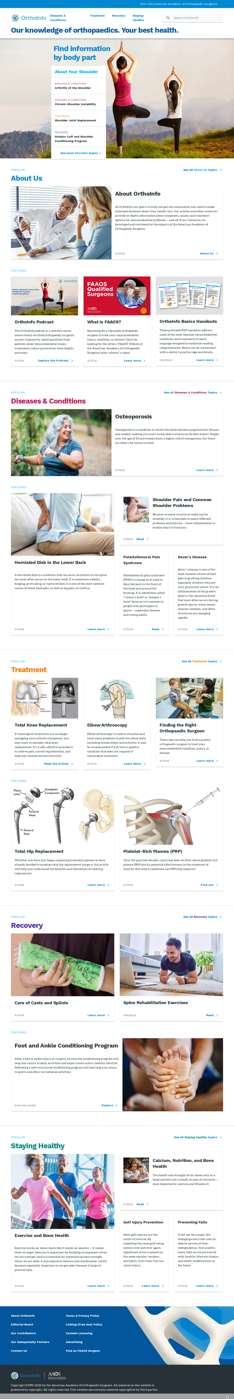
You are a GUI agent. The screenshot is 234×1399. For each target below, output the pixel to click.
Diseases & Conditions (58, 18)
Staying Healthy (138, 18)
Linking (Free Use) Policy (84, 1324)
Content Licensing (79, 1333)
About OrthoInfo (23, 1315)
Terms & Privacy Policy (82, 1315)
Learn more (96, 629)
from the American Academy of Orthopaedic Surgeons (179, 4)
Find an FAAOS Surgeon (83, 1350)
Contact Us (19, 1350)
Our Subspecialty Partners (30, 1342)
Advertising (74, 1342)
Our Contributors (24, 1333)
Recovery (118, 15)
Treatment (97, 15)
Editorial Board (22, 1324)
